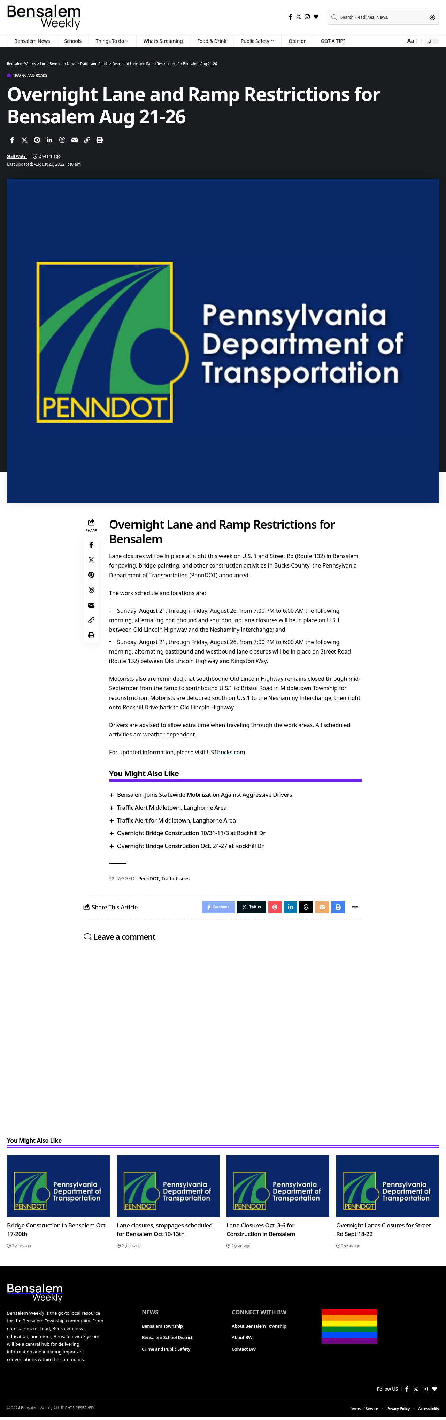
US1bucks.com (228, 753)
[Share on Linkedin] (49, 141)
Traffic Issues (177, 879)
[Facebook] (290, 17)
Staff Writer (18, 157)
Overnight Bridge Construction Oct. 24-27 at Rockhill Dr (192, 847)
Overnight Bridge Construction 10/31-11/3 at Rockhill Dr (193, 834)
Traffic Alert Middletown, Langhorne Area (174, 808)
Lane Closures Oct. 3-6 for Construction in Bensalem (260, 1232)
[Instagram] (307, 17)
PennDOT (150, 879)
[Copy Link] (87, 141)
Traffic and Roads (35, 76)
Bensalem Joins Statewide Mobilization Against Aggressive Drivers (206, 796)
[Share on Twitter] (24, 141)
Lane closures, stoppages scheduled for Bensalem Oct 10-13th (165, 1232)
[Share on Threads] (62, 141)
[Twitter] (298, 17)
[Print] (100, 141)
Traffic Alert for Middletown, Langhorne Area (178, 821)
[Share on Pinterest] (37, 141)
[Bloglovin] (316, 17)
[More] (354, 909)
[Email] (74, 141)
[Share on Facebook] (12, 141)
